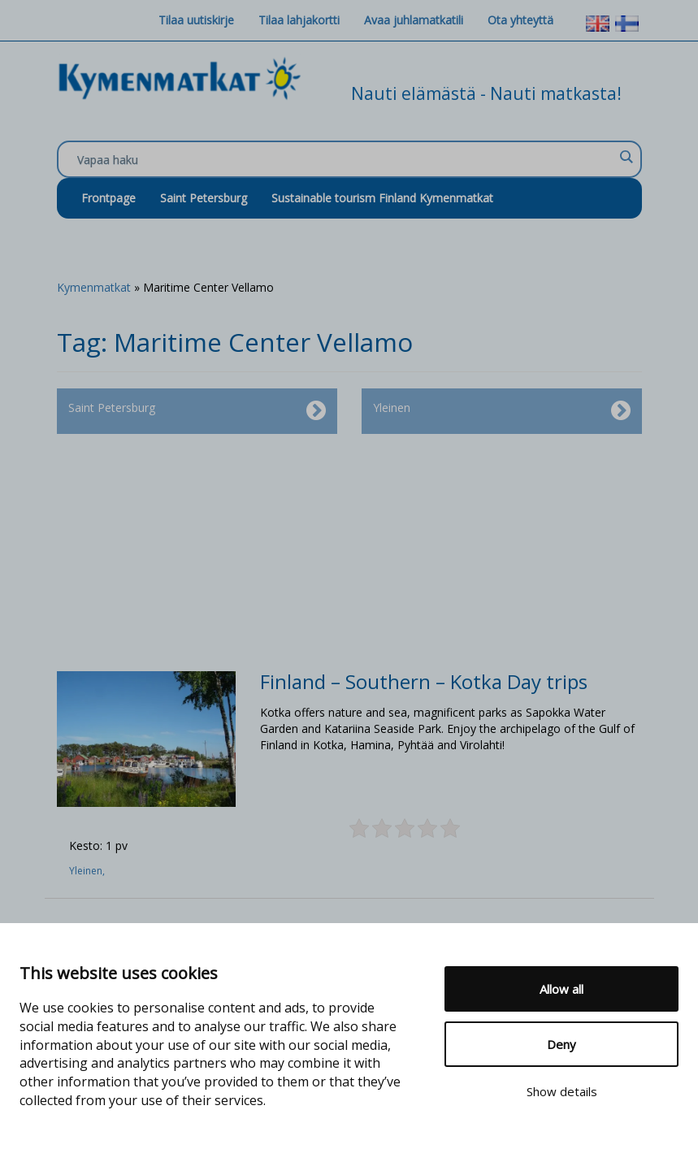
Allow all (561, 989)
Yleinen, (88, 871)
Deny (561, 1044)
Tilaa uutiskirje (196, 20)
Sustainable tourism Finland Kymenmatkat (382, 198)
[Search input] (345, 160)
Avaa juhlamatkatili (413, 20)
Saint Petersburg (203, 198)
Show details (562, 1091)
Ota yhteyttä (520, 20)
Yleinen (502, 411)
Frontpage (108, 198)
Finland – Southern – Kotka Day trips (423, 681)
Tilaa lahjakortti (299, 20)
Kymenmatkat (94, 287)
